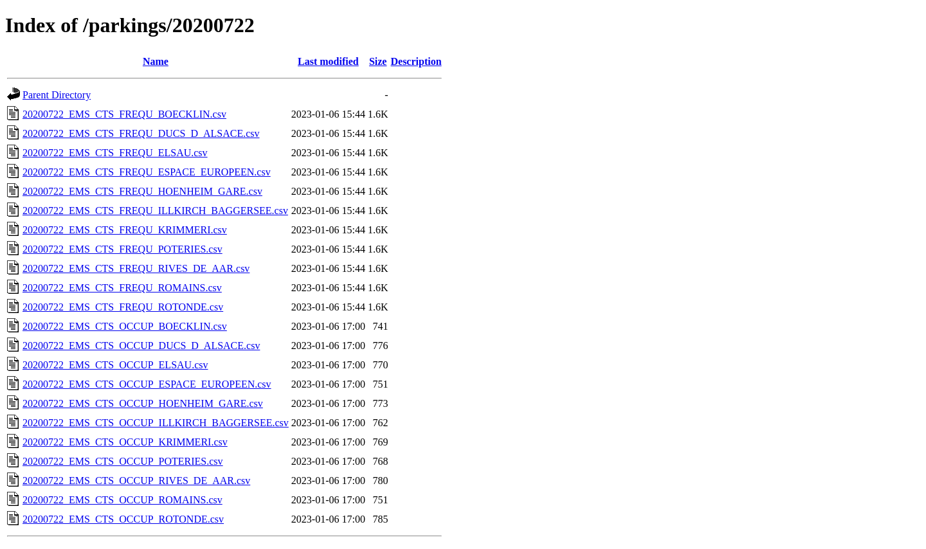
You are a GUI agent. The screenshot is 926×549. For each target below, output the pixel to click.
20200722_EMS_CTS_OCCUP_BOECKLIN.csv (125, 326)
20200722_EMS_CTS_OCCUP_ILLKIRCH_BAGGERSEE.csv (156, 422)
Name (155, 61)
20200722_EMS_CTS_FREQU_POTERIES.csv (122, 249)
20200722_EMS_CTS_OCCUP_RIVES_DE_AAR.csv (136, 480)
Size (378, 61)
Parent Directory (57, 94)
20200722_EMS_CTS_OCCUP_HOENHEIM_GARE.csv (143, 403)
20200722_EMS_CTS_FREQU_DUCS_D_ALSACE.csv (141, 133)
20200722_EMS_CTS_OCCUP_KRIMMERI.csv (125, 442)
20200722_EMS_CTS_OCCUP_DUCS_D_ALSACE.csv (141, 345)
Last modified (328, 61)
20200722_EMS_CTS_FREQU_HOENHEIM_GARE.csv (142, 191)
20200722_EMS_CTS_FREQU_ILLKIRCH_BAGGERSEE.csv (155, 210)
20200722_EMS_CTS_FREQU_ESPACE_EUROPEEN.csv (147, 171)
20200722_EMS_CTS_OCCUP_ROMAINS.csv (122, 499)
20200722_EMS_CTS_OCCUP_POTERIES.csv (123, 461)
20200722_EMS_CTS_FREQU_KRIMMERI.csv (125, 229)
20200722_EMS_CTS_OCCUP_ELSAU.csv (115, 364)
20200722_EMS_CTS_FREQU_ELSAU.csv (115, 152)
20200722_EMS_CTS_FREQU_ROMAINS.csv (122, 287)
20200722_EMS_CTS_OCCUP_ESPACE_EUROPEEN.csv (147, 384)
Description (415, 61)
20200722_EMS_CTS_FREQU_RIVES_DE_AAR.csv (136, 268)
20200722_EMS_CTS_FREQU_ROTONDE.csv (123, 307)
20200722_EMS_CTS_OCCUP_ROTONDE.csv (123, 519)
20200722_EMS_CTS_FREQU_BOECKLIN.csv (124, 114)
